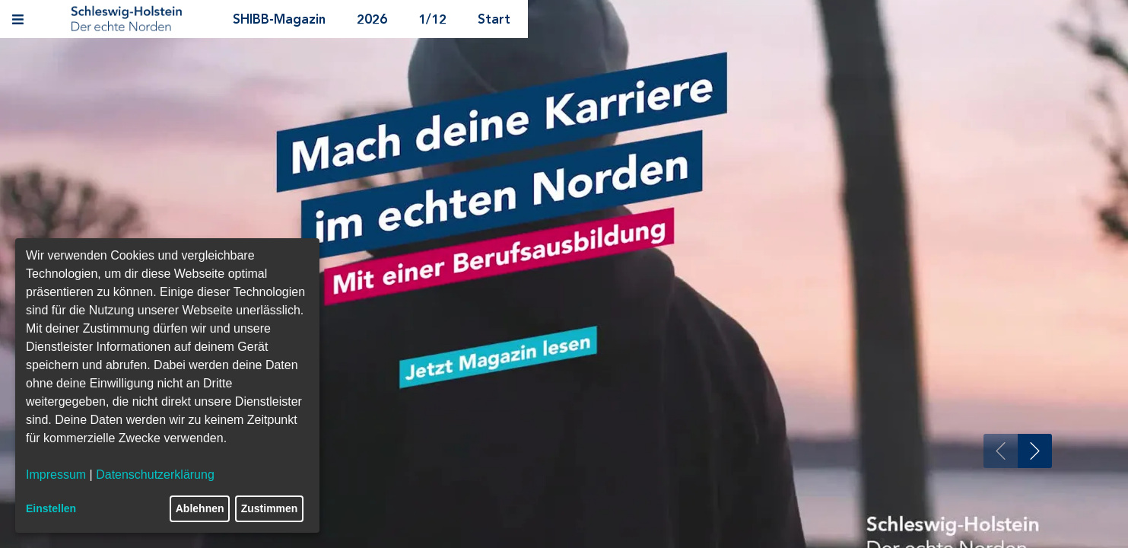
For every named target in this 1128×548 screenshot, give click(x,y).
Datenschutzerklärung (155, 474)
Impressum (56, 474)
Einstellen (51, 508)
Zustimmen (269, 508)
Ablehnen (200, 508)
